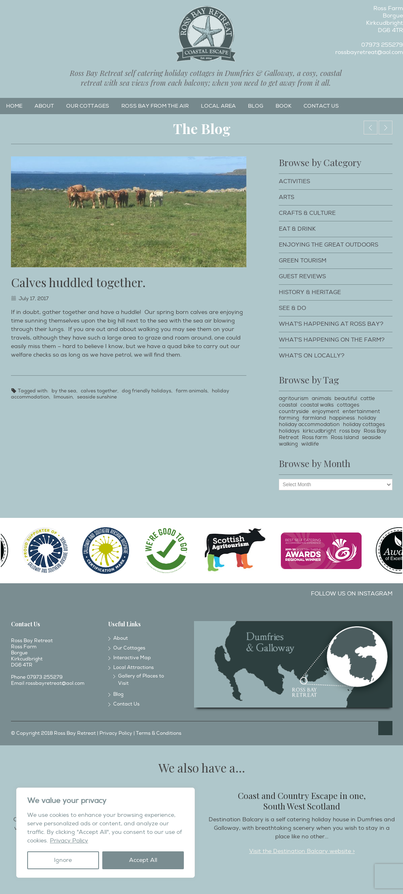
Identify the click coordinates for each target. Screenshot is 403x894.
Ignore (63, 860)
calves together (99, 391)
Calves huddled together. (78, 282)
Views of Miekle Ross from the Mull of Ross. (370, 127)
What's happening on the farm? (332, 339)
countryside (294, 411)
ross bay (349, 431)
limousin (63, 397)
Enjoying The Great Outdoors (328, 244)
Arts (286, 197)
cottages (348, 405)
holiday (367, 418)
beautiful (345, 398)
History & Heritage (310, 292)
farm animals (191, 391)
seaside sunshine (97, 397)
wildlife (310, 444)
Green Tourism (302, 260)
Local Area (218, 106)
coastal (288, 405)
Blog (255, 106)
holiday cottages (364, 424)
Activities (294, 181)
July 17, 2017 (34, 299)
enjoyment (325, 411)
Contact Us (321, 106)
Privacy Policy (69, 840)
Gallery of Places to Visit (141, 679)
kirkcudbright (319, 431)
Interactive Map (132, 658)
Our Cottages (87, 106)
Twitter (32, 10)
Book (283, 106)
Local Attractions (133, 668)
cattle (367, 398)
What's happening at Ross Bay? (331, 323)
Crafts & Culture (307, 213)
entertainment (361, 411)
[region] (105, 833)
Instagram (19, 10)
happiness (342, 418)
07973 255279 (382, 44)
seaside (371, 437)
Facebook (5, 10)
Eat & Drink (297, 228)
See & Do (292, 308)
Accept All (143, 860)
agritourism (293, 398)
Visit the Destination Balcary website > (302, 851)
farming (289, 418)
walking (288, 444)
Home (14, 106)
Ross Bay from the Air (155, 106)
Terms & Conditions (158, 733)
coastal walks (317, 405)
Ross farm (315, 437)
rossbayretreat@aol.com (369, 52)
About (44, 106)
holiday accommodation (309, 424)
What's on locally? (312, 355)
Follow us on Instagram (351, 593)
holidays (289, 431)
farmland (314, 418)
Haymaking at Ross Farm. (385, 127)
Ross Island (345, 437)
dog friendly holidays (146, 391)
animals (321, 398)
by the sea (64, 391)
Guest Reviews (302, 276)
